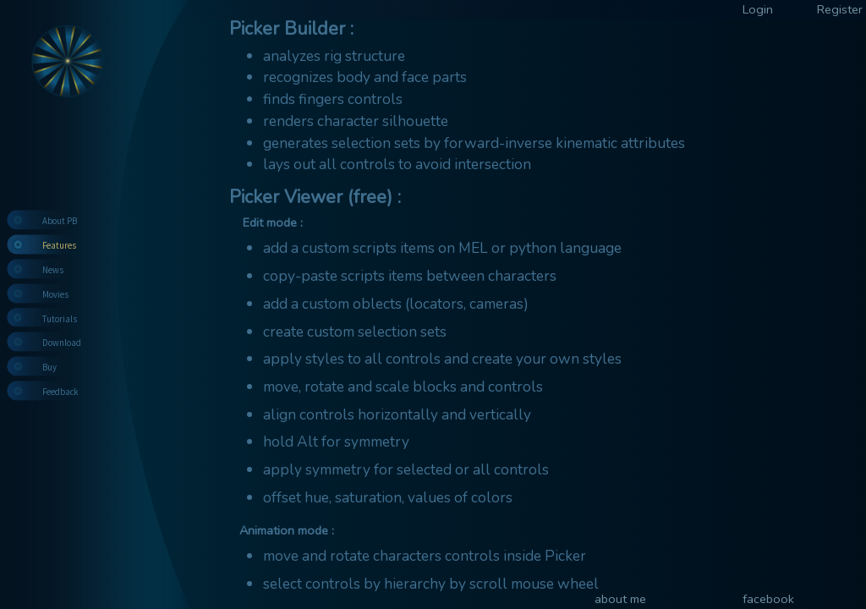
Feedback (60, 392)
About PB (59, 221)
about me (620, 598)
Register (840, 9)
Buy (49, 367)
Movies (55, 294)
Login (758, 9)
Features (59, 245)
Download (61, 342)
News (52, 270)
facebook (768, 598)
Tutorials (59, 319)
